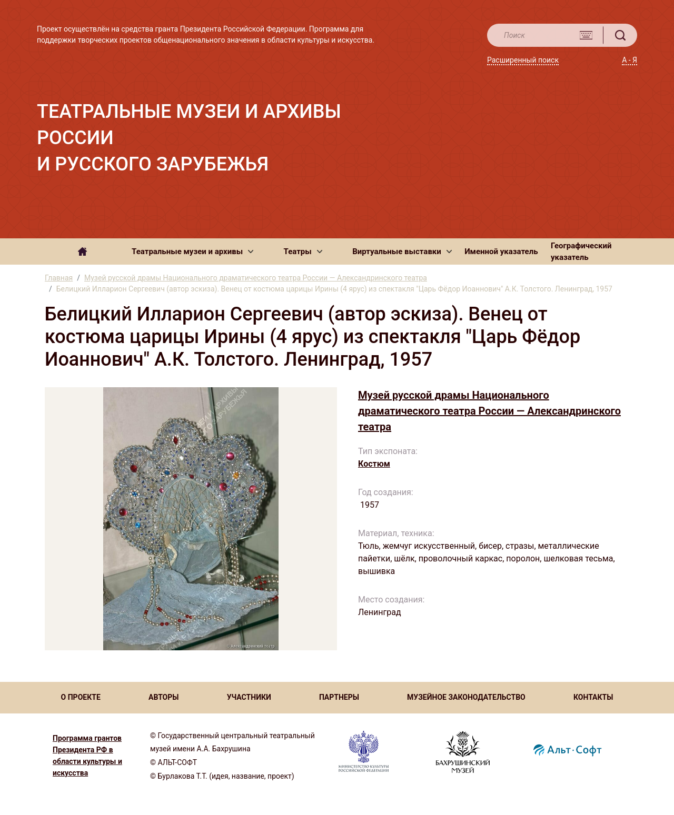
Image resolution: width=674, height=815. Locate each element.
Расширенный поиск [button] (523, 60)
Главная (59, 278)
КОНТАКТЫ (593, 697)
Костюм (374, 464)
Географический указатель (581, 252)
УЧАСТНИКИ (249, 697)
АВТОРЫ (163, 697)
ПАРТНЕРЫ (339, 697)
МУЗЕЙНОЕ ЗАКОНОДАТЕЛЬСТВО (466, 697)
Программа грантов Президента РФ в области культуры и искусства (87, 755)
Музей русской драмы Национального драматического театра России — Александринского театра (255, 278)
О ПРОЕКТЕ (81, 697)
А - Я (629, 60)
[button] (192, 251)
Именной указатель (501, 251)
